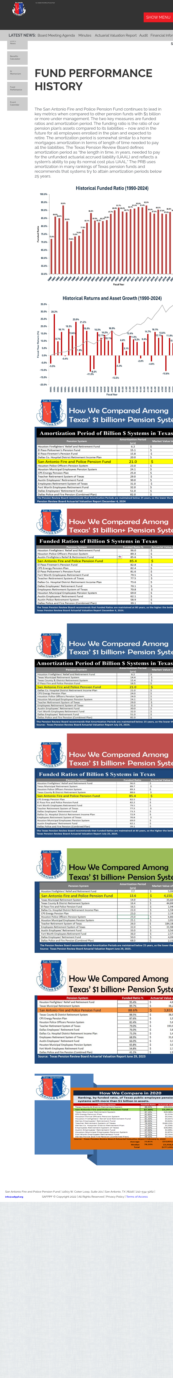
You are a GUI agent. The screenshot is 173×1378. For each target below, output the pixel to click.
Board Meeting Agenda (56, 35)
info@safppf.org (14, 1196)
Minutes (85, 35)
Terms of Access (137, 1196)
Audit (143, 35)
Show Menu (158, 17)
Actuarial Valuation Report (116, 35)
